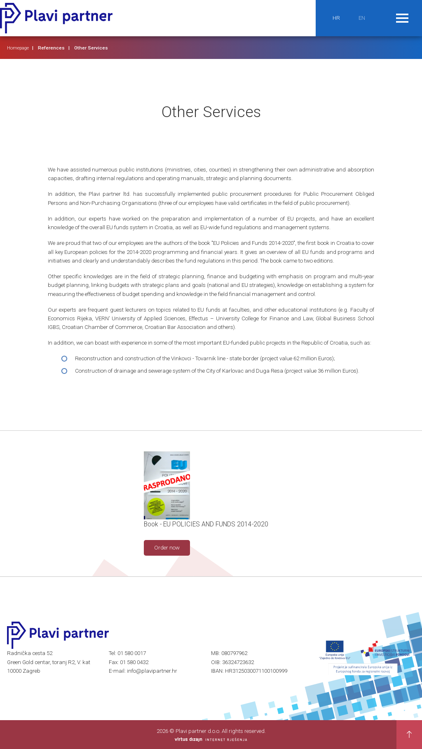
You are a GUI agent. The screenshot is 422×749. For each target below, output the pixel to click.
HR (336, 18)
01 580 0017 (131, 653)
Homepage (18, 48)
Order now (167, 548)
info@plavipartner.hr (152, 671)
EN (362, 18)
